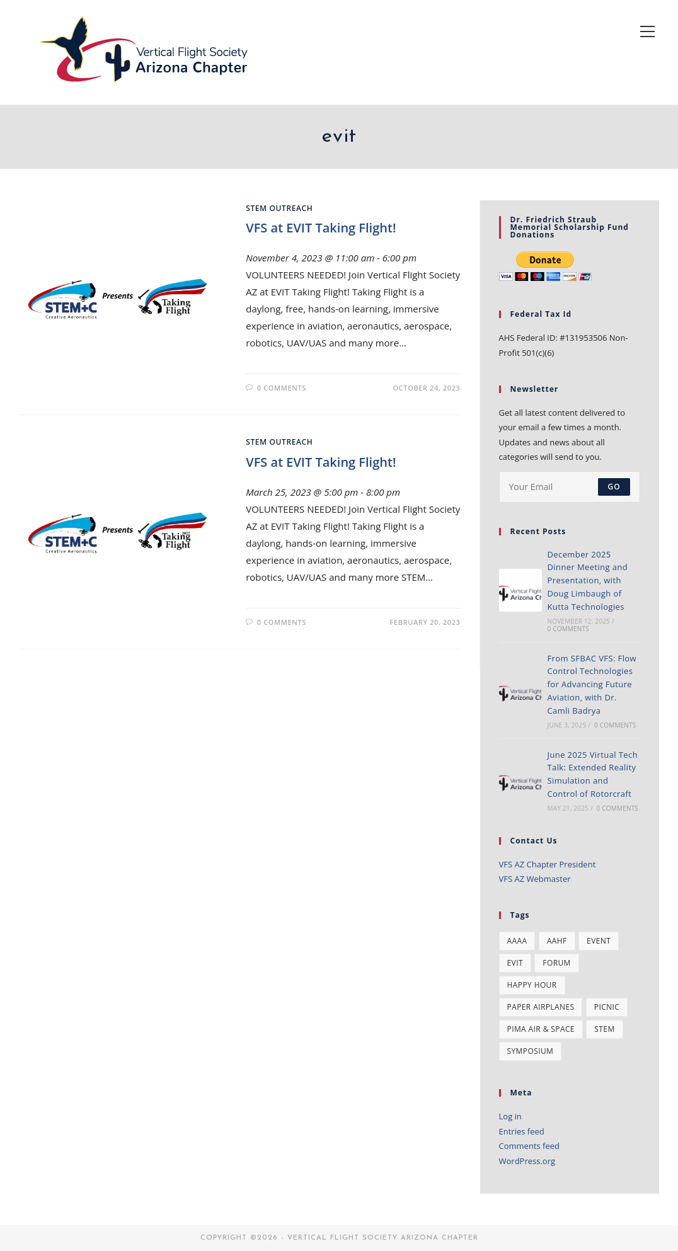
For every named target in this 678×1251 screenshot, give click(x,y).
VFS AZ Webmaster (535, 878)
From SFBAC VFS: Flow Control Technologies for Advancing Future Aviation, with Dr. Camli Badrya (592, 684)
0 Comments (281, 387)
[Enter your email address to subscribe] (569, 487)
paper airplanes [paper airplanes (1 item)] (541, 1007)
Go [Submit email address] (614, 486)
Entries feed (521, 1131)
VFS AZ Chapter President (547, 864)
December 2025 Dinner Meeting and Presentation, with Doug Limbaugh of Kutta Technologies (588, 580)
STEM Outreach (279, 208)
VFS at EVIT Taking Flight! (321, 227)
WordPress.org (527, 1161)
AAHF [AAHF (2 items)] (557, 940)
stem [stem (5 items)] (604, 1029)
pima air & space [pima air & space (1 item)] (541, 1029)
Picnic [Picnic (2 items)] (606, 1007)
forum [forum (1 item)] (556, 962)
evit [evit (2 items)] (515, 962)
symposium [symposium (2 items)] (530, 1051)
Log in (510, 1116)
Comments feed (529, 1145)
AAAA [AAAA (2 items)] (517, 940)
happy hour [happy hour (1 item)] (532, 985)
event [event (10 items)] (599, 940)
